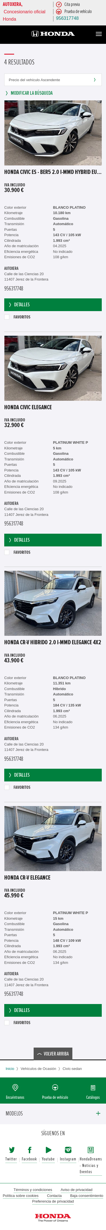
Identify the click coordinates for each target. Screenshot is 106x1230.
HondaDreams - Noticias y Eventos (91, 1165)
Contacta (54, 1196)
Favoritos (17, 317)
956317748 (67, 18)
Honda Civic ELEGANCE (28, 407)
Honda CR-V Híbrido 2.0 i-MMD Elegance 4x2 (52, 642)
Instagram (68, 1159)
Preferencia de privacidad (53, 1201)
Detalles (19, 304)
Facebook (29, 1159)
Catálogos (93, 1097)
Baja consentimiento (86, 1196)
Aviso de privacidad (77, 1190)
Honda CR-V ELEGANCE (27, 878)
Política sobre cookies (20, 1196)
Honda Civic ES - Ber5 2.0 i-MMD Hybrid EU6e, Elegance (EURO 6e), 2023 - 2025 (53, 172)
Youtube (48, 1159)
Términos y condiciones (33, 1190)
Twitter (11, 1159)
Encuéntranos (15, 1097)
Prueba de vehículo (55, 1097)
